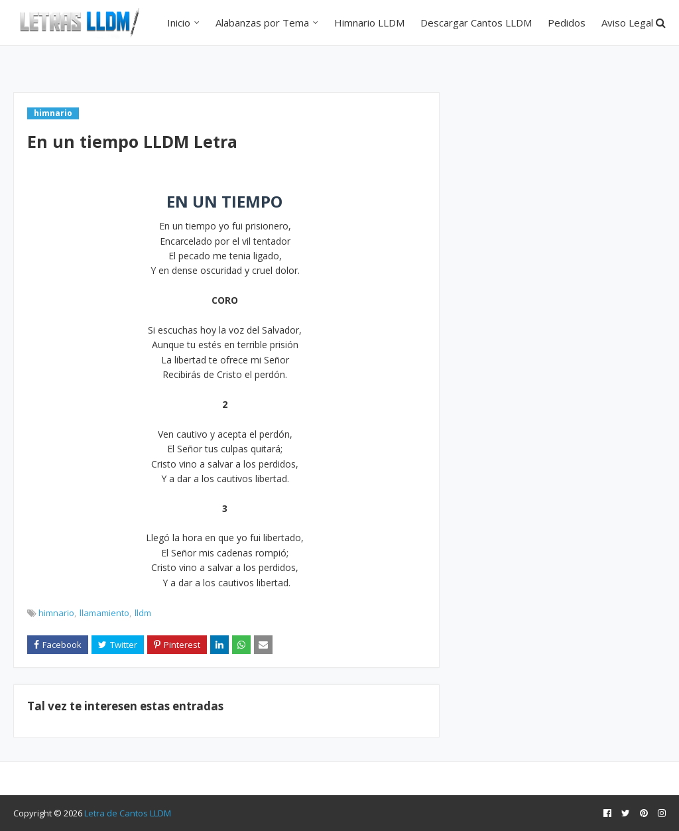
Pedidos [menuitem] (567, 22)
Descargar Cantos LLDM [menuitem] (476, 22)
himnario (56, 613)
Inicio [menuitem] (178, 22)
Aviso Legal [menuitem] (627, 22)
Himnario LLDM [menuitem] (369, 22)
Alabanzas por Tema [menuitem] (262, 22)
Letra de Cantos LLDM (127, 813)
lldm (143, 613)
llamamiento (104, 613)
